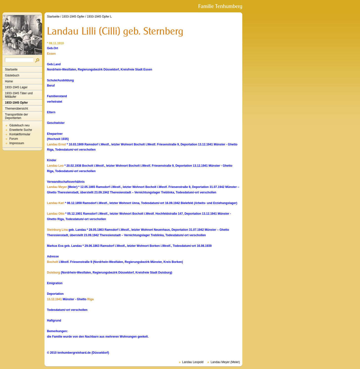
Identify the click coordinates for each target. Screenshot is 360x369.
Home (9, 81)
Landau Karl (55, 203)
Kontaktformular (19, 134)
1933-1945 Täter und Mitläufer (19, 95)
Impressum (16, 143)
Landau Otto (56, 213)
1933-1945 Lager (16, 87)
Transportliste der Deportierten (16, 116)
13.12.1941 (54, 299)
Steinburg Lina (57, 229)
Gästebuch (12, 75)
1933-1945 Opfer (16, 102)
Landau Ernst (56, 144)
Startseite (11, 69)
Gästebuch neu (19, 125)
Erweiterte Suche (20, 130)
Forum (13, 138)
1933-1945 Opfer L (99, 16)
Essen (51, 53)
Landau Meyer (57, 187)
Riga (90, 299)
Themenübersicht (16, 108)
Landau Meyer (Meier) (225, 362)
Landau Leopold (192, 362)
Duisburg (53, 272)
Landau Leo (55, 165)
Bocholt (52, 262)
